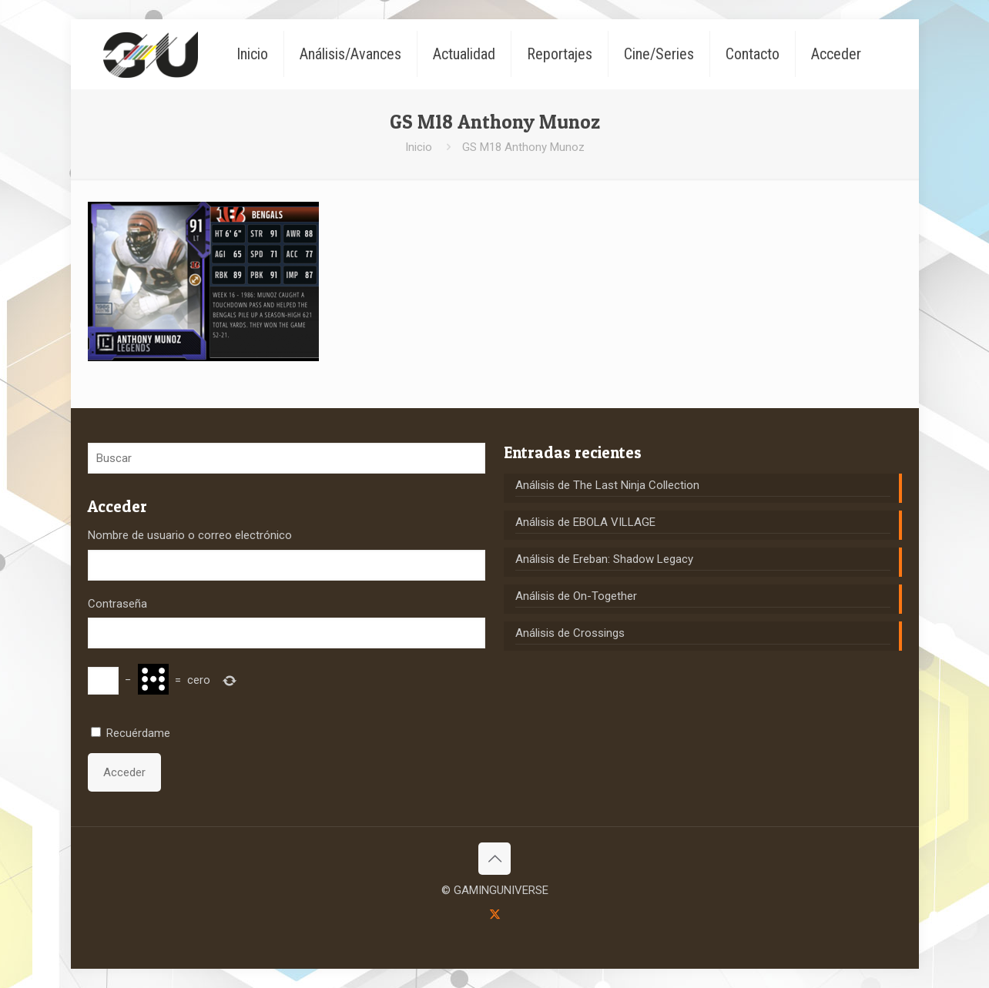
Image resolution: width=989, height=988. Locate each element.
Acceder (124, 772)
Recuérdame (138, 733)
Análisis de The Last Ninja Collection (607, 485)
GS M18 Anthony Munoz (523, 147)
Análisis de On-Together (576, 596)
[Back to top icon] (494, 858)
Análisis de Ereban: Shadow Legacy (604, 559)
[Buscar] (287, 458)
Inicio (418, 147)
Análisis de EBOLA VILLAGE (585, 522)
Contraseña (117, 604)
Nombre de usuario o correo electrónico (190, 535)
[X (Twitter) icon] (495, 914)
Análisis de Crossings (570, 633)
